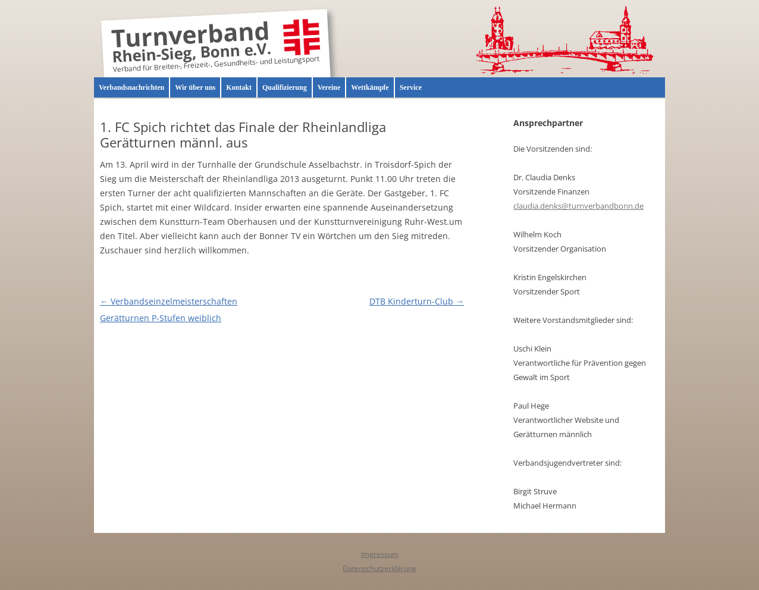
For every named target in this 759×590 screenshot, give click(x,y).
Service (411, 87)
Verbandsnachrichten (131, 87)
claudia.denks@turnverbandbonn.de (578, 205)
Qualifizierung (284, 87)
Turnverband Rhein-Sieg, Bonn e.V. (191, 44)
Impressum (380, 554)
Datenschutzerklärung (379, 568)
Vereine (329, 87)
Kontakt (239, 87)
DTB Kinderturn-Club (416, 301)
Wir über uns (195, 87)
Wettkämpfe (369, 87)
